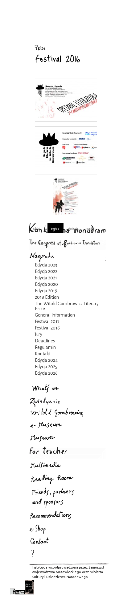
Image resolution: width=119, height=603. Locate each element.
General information (55, 315)
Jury (38, 334)
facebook (12, 587)
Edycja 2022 (46, 271)
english (55, 228)
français (73, 228)
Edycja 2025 (46, 366)
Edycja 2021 (46, 277)
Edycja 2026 (46, 373)
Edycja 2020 (46, 284)
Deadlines (45, 340)
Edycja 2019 (46, 290)
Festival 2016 (47, 327)
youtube (20, 587)
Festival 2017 (47, 321)
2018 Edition (47, 297)
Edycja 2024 (46, 360)
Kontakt (43, 353)
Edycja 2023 (46, 264)
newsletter (29, 587)
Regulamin (45, 347)
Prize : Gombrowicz (18, 39)
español (90, 228)
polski (36, 228)
